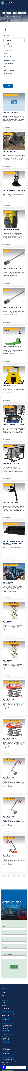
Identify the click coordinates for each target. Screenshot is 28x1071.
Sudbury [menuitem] (4, 1048)
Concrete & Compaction (9, 70)
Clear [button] (8, 85)
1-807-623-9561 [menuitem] (5, 1017)
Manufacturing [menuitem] (5, 1008)
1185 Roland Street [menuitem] (6, 1026)
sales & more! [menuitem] (5, 1062)
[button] (7, 3)
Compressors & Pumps (9, 60)
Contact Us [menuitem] (4, 997)
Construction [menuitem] (5, 1004)
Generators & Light (8, 56)
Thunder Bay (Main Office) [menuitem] (8, 1014)
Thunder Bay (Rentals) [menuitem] (7, 1025)
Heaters (6, 77)
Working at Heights (8, 46)
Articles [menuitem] (4, 995)
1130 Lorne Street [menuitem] (6, 1049)
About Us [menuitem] (4, 991)
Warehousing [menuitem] (5, 1010)
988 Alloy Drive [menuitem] (5, 1015)
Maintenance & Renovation (10, 63)
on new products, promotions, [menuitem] (9, 1061)
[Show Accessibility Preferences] (3, 1067)
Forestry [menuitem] (4, 1005)
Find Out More (6, 127)
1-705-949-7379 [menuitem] (5, 1039)
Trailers (6, 66)
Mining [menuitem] (3, 1002)
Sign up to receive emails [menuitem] (8, 1059)
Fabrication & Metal (8, 73)
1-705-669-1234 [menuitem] (5, 1051)
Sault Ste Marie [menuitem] (5, 1036)
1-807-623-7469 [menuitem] (5, 1028)
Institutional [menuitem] (5, 1007)
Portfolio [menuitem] (4, 994)
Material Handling (8, 50)
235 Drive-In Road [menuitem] (6, 1038)
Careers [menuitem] (4, 992)
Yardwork (6, 53)
